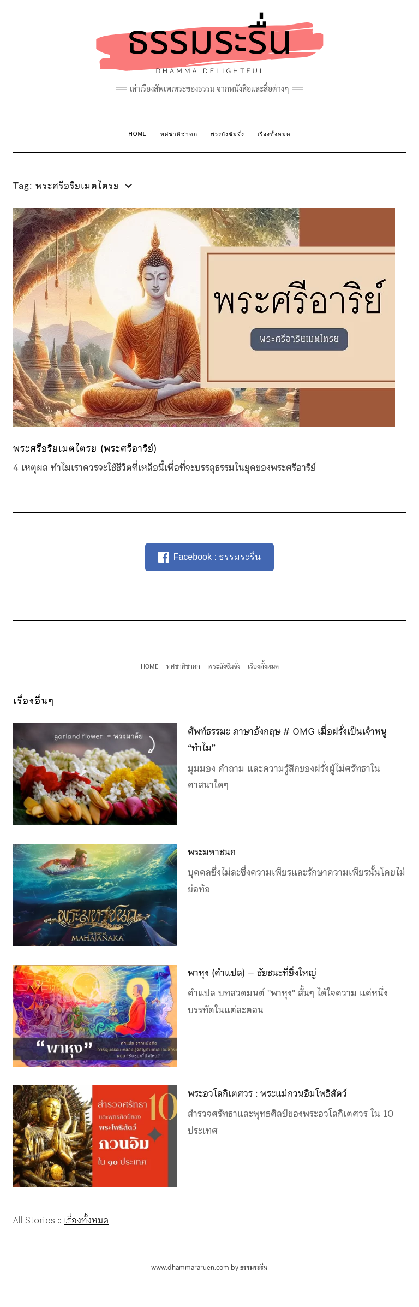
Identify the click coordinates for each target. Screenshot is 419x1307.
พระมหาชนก (212, 852)
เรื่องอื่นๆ (34, 700)
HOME (138, 134)
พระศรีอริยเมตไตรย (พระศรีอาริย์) (85, 448)
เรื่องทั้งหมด (274, 134)
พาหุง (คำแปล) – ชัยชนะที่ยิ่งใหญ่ (252, 972)
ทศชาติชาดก (178, 134)
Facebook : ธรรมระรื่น (209, 557)
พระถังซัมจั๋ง (227, 134)
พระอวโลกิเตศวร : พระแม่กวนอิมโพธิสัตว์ (267, 1093)
